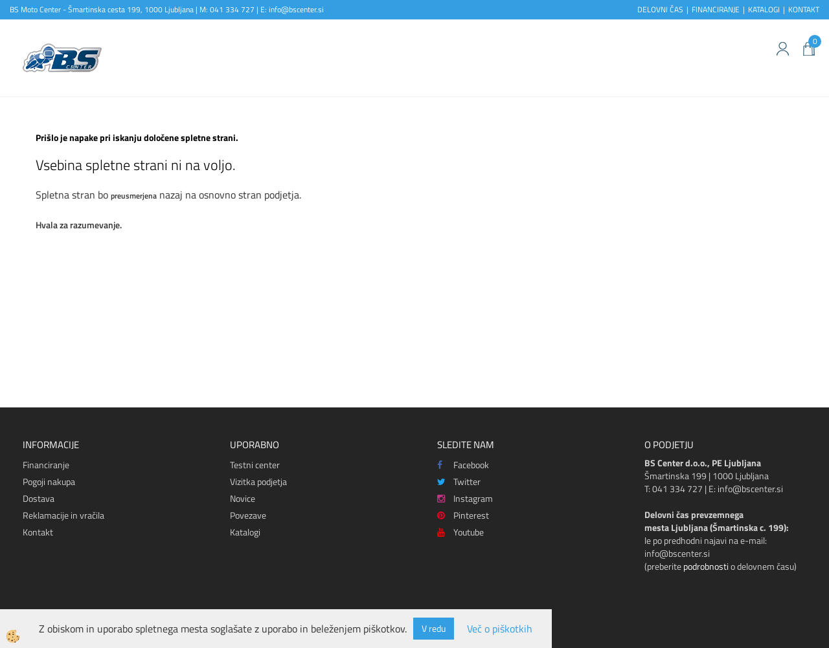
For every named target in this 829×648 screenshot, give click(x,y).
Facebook (463, 464)
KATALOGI (764, 9)
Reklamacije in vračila (63, 515)
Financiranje (46, 464)
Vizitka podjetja (258, 481)
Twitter (459, 481)
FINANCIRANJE (716, 9)
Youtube (460, 532)
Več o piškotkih (499, 628)
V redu (434, 628)
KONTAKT (803, 9)
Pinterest (463, 515)
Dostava (38, 498)
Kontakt (38, 532)
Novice (242, 498)
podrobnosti (706, 566)
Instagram (465, 498)
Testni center (255, 464)
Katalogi (245, 532)
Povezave (248, 515)
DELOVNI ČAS (660, 9)
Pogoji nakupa (49, 481)
